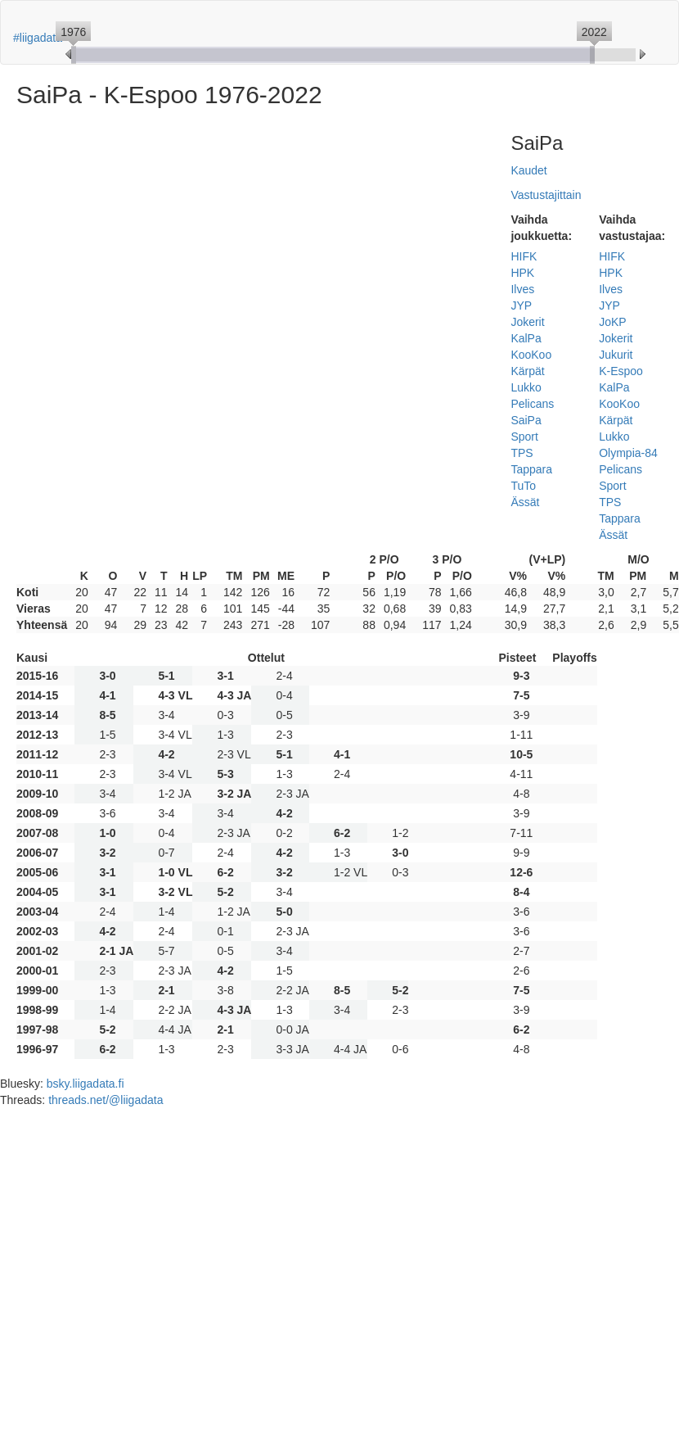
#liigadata (37, 37)
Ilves (522, 289)
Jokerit (527, 321)
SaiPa (525, 420)
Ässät (524, 502)
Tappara (531, 469)
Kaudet (528, 170)
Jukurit (615, 354)
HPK (522, 272)
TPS (521, 452)
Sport (523, 436)
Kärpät (527, 371)
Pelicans (532, 403)
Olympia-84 (628, 452)
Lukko (525, 387)
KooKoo (530, 354)
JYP (521, 305)
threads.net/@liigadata (105, 1099)
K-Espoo (621, 371)
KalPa (525, 338)
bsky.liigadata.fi (85, 1083)
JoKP (612, 321)
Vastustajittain (545, 194)
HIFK (523, 256)
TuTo (523, 485)
